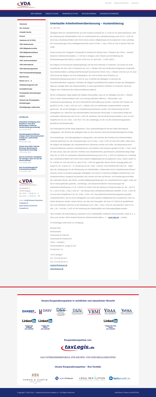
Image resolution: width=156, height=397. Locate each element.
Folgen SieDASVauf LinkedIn (45, 327)
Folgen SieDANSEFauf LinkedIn (29, 327)
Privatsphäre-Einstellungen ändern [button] (30, 94)
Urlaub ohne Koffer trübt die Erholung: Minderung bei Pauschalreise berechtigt (29, 148)
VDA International (26, 65)
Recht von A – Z (26, 81)
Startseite (108, 3)
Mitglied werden (89, 14)
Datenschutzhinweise (121, 3)
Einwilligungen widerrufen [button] (30, 107)
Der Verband (36, 14)
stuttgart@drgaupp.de (58, 265)
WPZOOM (135, 392)
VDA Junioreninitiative (28, 60)
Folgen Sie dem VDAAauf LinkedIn (110, 327)
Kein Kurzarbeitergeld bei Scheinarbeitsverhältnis (28, 168)
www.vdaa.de (113, 217)
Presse (22, 36)
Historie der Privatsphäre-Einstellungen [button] (30, 101)
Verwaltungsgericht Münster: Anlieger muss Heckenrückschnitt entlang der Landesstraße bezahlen (31, 136)
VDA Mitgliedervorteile (28, 48)
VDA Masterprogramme (29, 69)
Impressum (135, 3)
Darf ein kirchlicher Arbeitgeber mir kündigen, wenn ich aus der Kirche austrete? (30, 158)
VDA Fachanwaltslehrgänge (30, 73)
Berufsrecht (24, 77)
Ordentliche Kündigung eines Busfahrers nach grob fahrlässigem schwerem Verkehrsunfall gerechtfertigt (29, 124)
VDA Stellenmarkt (26, 44)
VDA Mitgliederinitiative (29, 52)
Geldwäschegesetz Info (29, 85)
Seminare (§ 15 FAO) (70, 14)
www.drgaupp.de (56, 269)
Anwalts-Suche (51, 14)
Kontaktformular (26, 89)
